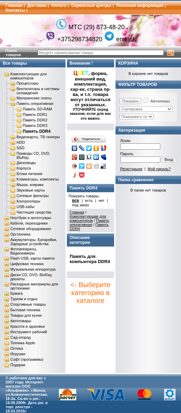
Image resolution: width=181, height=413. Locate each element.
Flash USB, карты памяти (32, 258)
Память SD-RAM (37, 109)
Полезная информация (139, 5)
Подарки (17, 365)
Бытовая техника (25, 310)
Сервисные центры (91, 5)
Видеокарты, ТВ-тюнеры (38, 137)
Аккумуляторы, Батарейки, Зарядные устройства (33, 242)
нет (101, 200)
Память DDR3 (35, 125)
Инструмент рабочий (28, 332)
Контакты (15, 10)
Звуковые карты (31, 190)
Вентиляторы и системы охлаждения (38, 91)
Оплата (58, 5)
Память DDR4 (36, 131)
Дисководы (26, 163)
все (75, 200)
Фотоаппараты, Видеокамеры (23, 251)
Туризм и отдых (24, 299)
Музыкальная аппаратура (33, 269)
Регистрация (131, 169)
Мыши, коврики (30, 185)
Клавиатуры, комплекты (38, 179)
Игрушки (17, 354)
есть (89, 200)
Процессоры (28, 83)
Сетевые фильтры (33, 196)
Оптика (16, 348)
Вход (169, 159)
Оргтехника (20, 234)
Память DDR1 (35, 114)
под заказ (80, 205)
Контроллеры (28, 201)
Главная (14, 5)
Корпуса (24, 168)
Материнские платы (34, 98)
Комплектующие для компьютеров (28, 76)
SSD (20, 148)
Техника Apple (22, 343)
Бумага (16, 293)
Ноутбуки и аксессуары (30, 218)
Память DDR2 (35, 120)
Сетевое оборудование (30, 229)
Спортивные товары (28, 304)
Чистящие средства (34, 212)
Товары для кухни (26, 315)
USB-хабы (25, 207)
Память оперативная (35, 103)
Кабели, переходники (29, 223)
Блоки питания (29, 174)
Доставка (36, 5)
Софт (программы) (26, 359)
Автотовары (20, 321)
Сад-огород (20, 337)
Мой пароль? (159, 169)
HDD (21, 142)
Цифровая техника (26, 264)
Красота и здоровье (27, 326)
